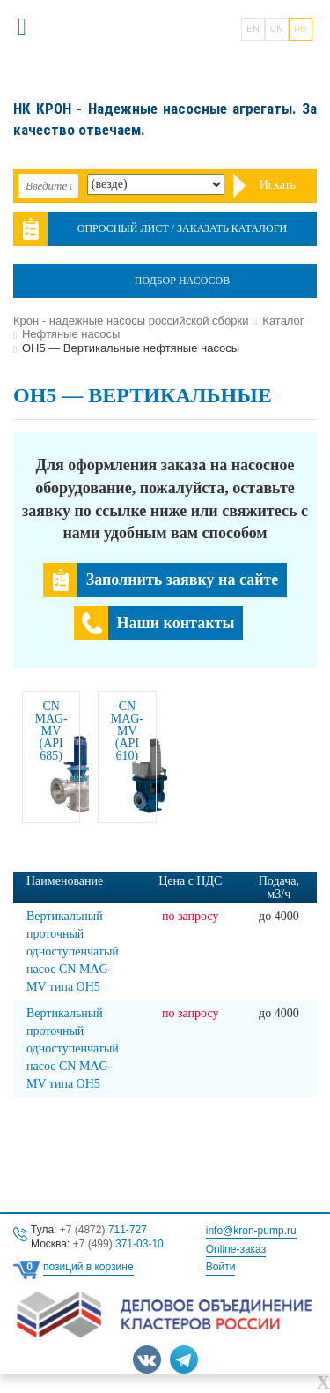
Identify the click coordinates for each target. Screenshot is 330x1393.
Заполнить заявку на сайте (182, 579)
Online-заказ (236, 1249)
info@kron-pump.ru (251, 1230)
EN (253, 29)
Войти (221, 1267)
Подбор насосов (182, 280)
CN (276, 29)
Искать (278, 184)
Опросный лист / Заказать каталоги (182, 228)
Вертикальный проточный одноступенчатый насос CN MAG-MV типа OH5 (72, 951)
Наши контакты (176, 623)
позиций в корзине (88, 1267)
